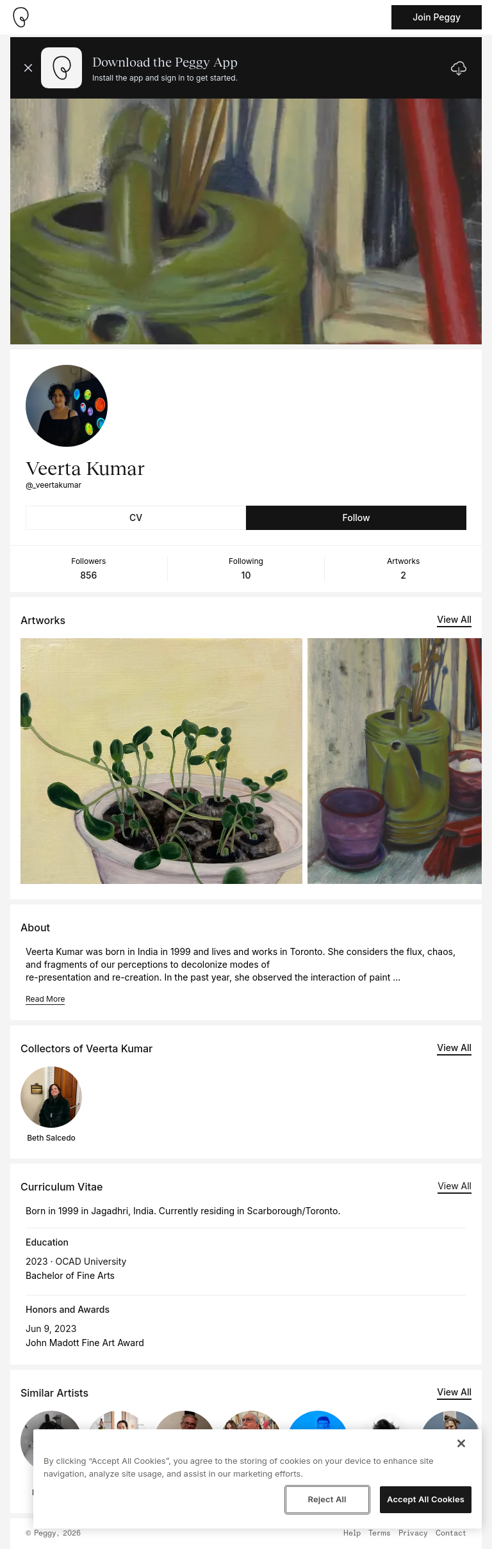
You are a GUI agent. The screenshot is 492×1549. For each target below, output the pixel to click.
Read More (45, 999)
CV (135, 517)
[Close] (461, 1443)
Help (352, 1534)
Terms (379, 1534)
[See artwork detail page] (161, 761)
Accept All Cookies (425, 1499)
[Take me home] (20, 17)
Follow (356, 517)
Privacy (413, 1534)
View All (454, 619)
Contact (451, 1534)
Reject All (327, 1499)
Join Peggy (437, 17)
